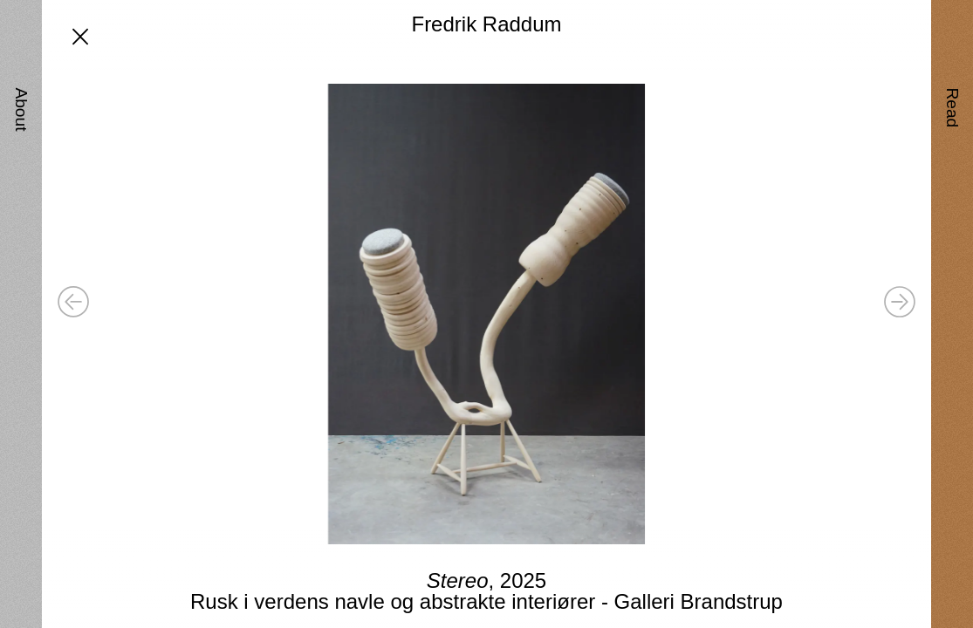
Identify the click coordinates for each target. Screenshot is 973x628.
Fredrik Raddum (486, 24)
